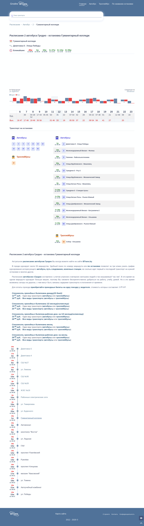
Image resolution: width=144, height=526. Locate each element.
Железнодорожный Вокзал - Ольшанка (76, 217)
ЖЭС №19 (20, 390)
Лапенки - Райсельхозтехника (72, 157)
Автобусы (19, 138)
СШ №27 (19, 362)
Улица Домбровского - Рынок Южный (75, 224)
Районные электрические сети (29, 397)
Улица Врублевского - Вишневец (73, 164)
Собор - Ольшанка (68, 242)
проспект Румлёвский (25, 452)
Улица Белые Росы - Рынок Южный (74, 197)
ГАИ (17, 446)
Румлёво (19, 459)
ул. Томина (20, 480)
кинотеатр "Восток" (24, 432)
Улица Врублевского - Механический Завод (77, 177)
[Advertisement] (72, 71)
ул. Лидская (20, 439)
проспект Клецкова (24, 466)
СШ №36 (19, 376)
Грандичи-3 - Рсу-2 (68, 171)
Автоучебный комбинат (25, 487)
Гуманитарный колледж (24, 41)
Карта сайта (60, 514)
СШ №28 (19, 383)
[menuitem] (83, 4)
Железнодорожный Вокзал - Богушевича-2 (77, 211)
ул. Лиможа (20, 369)
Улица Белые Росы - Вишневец (73, 184)
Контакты (114, 514)
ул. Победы (20, 494)
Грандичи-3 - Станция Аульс (71, 191)
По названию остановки (122, 4)
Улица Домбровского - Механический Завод (77, 204)
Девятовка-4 (21, 355)
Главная (82, 4)
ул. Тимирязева (22, 404)
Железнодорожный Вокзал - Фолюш (74, 151)
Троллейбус (104, 4)
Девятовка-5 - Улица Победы (26, 46)
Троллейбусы (21, 157)
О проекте (106, 514)
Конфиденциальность (127, 514)
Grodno (14, 3)
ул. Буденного (21, 411)
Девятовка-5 (21, 349)
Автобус (92, 4)
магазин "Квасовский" (25, 473)
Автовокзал (20, 425)
